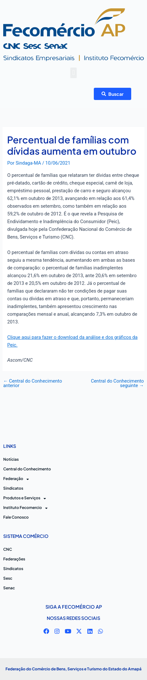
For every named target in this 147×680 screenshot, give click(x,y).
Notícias (11, 459)
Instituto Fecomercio (25, 507)
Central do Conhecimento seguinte (117, 383)
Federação (16, 479)
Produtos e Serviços (24, 498)
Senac (9, 587)
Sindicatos (13, 488)
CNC (7, 549)
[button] (73, 73)
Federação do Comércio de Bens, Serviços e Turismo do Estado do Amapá (73, 668)
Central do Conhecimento (27, 469)
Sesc (7, 578)
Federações (14, 559)
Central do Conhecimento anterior (32, 383)
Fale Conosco (16, 517)
